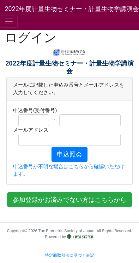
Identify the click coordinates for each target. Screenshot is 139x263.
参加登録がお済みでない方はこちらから (69, 199)
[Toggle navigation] (9, 21)
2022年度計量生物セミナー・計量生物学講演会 (72, 9)
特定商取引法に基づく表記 (69, 255)
